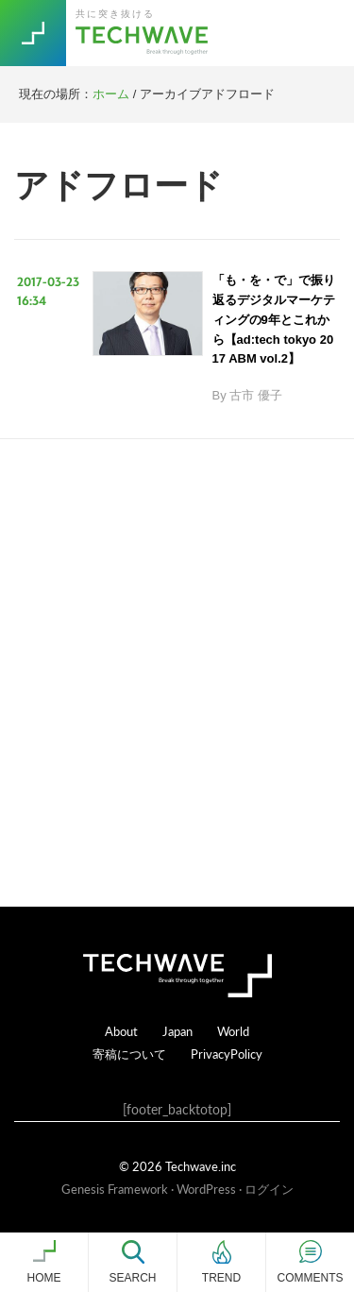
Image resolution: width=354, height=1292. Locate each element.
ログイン (269, 1189)
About (121, 1031)
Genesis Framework (114, 1189)
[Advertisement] (177, 673)
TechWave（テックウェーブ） (144, 33)
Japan (177, 1031)
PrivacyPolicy (226, 1053)
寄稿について (129, 1053)
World (233, 1031)
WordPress (206, 1189)
